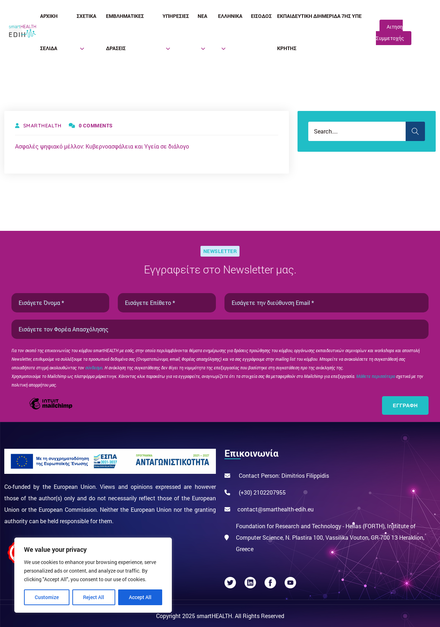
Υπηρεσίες (176, 16)
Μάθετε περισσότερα (376, 376)
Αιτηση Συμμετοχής (390, 32)
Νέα (202, 16)
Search (415, 131)
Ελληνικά (230, 16)
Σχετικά (86, 16)
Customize (47, 597)
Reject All (93, 597)
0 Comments (91, 125)
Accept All (140, 597)
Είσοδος (261, 16)
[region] (93, 575)
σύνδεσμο (93, 367)
